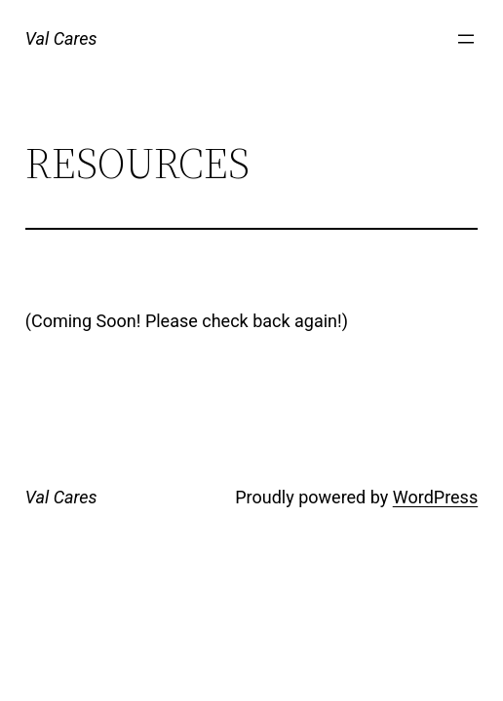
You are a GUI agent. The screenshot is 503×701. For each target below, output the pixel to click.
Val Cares (61, 38)
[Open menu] (466, 39)
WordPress (435, 497)
